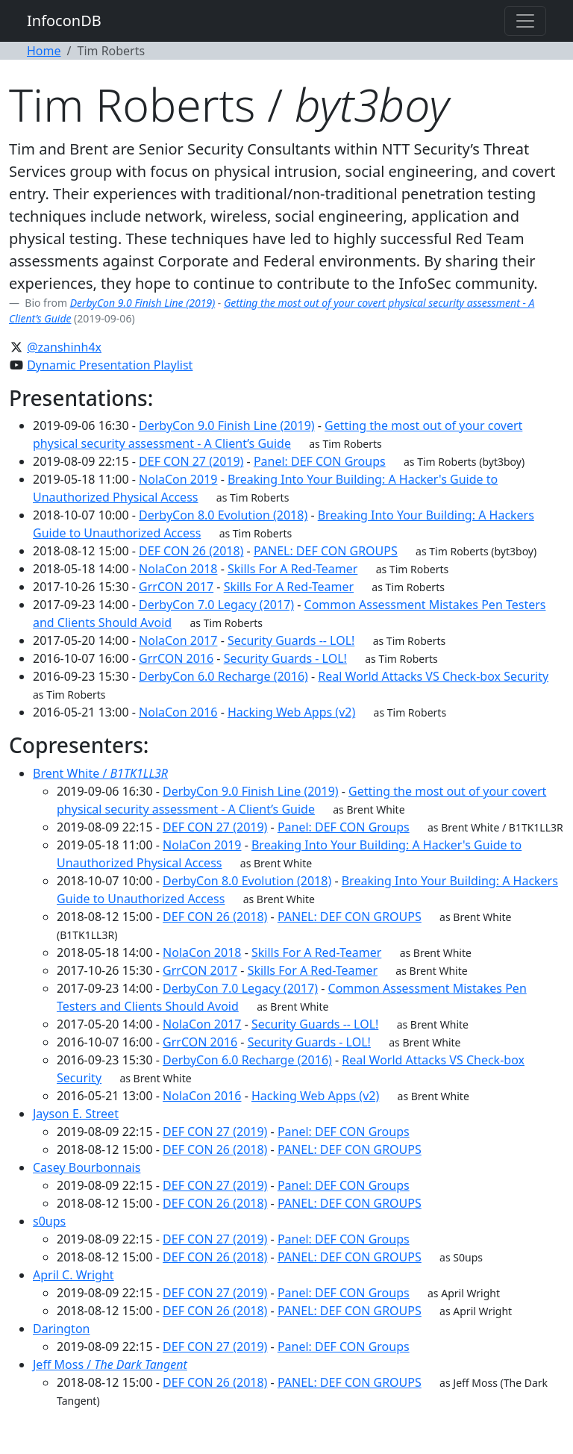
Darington (61, 1328)
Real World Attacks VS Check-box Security (433, 676)
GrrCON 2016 (176, 658)
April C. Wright (73, 1275)
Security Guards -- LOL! (291, 640)
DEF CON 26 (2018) (191, 551)
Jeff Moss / (110, 1364)
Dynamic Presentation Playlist (109, 365)
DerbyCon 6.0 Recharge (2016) (223, 676)
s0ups (49, 1221)
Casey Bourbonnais (86, 1167)
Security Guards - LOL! (285, 658)
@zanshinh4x (64, 347)
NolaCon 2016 (178, 712)
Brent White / (100, 773)
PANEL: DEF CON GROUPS (326, 551)
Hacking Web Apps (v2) (291, 712)
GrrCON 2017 (176, 586)
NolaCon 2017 (178, 640)
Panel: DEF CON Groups (320, 461)
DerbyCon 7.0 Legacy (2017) (216, 604)
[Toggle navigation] (525, 21)
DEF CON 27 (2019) (191, 461)
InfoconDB (64, 20)
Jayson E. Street (76, 1113)
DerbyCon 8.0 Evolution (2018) (223, 515)
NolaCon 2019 (178, 479)
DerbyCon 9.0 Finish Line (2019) (143, 303)
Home (44, 51)
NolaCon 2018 (178, 569)
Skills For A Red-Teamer (292, 569)
